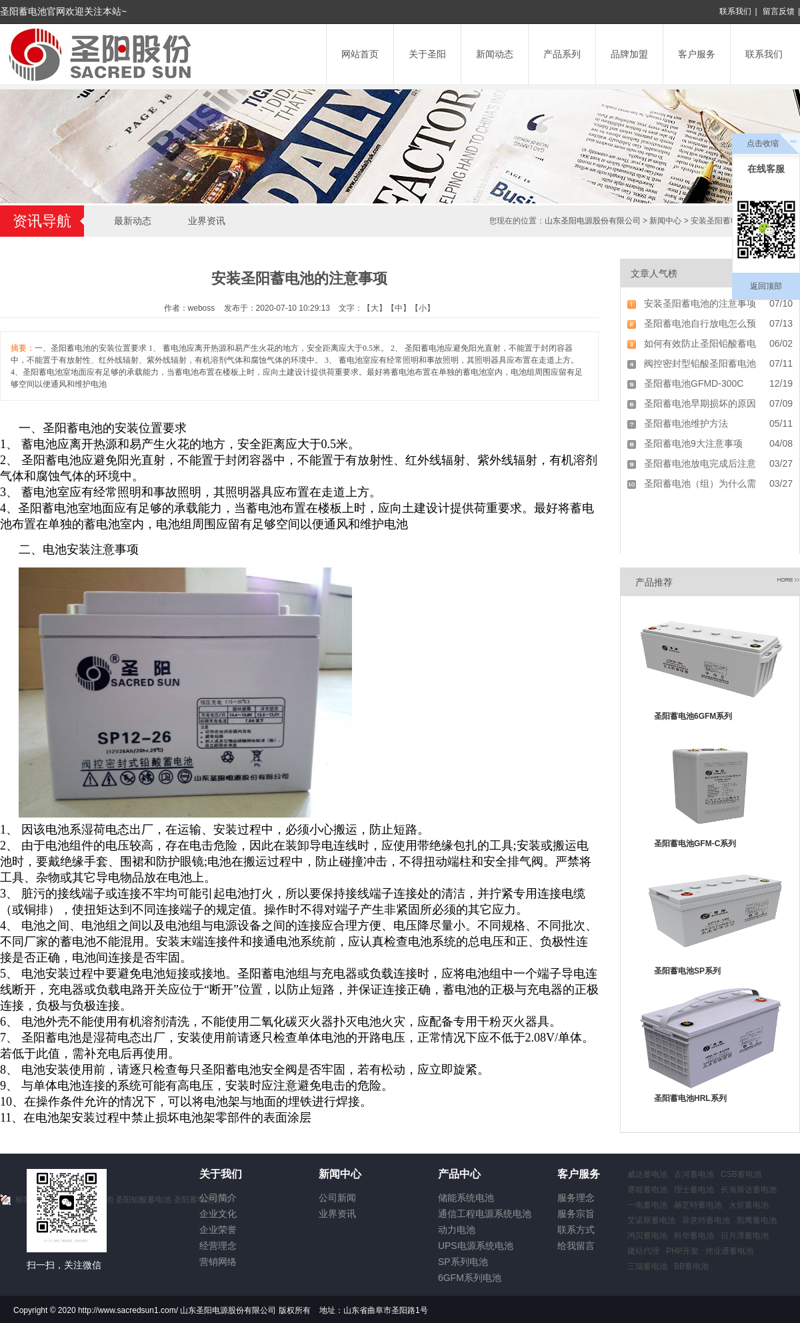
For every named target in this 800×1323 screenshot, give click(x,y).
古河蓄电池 (694, 1174)
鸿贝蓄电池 (647, 1235)
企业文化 (218, 1213)
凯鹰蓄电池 (757, 1220)
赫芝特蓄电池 (698, 1205)
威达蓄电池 (647, 1174)
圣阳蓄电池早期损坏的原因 (700, 403)
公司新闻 (337, 1197)
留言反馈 (779, 11)
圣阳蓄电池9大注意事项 (693, 443)
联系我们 (735, 11)
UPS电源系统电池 (475, 1245)
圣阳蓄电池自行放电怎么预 (700, 323)
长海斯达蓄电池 (749, 1189)
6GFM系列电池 (469, 1277)
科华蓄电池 (694, 1235)
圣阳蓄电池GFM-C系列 (695, 843)
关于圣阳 (427, 54)
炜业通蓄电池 (729, 1251)
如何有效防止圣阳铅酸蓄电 (700, 343)
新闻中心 (665, 220)
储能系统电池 (466, 1197)
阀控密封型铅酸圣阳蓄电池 (700, 363)
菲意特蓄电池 (706, 1220)
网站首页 (360, 54)
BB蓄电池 (691, 1266)
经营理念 (218, 1245)
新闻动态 (494, 54)
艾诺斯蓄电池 (651, 1220)
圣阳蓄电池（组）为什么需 (700, 483)
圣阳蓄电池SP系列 (687, 971)
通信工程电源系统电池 (484, 1213)
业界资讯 (206, 220)
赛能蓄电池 (647, 1189)
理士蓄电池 (694, 1189)
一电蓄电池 (647, 1205)
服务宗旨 (576, 1213)
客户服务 (696, 54)
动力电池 (456, 1229)
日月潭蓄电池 (745, 1235)
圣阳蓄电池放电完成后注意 (700, 463)
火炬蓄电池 (749, 1205)
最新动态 (132, 220)
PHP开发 (682, 1251)
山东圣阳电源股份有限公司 (593, 220)
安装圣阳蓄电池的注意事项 (700, 303)
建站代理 (643, 1251)
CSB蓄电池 (741, 1174)
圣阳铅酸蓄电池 (143, 1199)
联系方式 (576, 1229)
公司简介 (218, 1197)
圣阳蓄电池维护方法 (686, 423)
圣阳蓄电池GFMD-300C (693, 383)
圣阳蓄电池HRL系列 (690, 1098)
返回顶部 (766, 286)
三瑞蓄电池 (647, 1266)
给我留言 (576, 1245)
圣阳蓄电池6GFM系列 (693, 716)
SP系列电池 (463, 1261)
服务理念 (576, 1197)
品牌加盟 (629, 54)
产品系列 (562, 54)
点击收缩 (763, 143)
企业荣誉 (218, 1229)
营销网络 (218, 1261)
